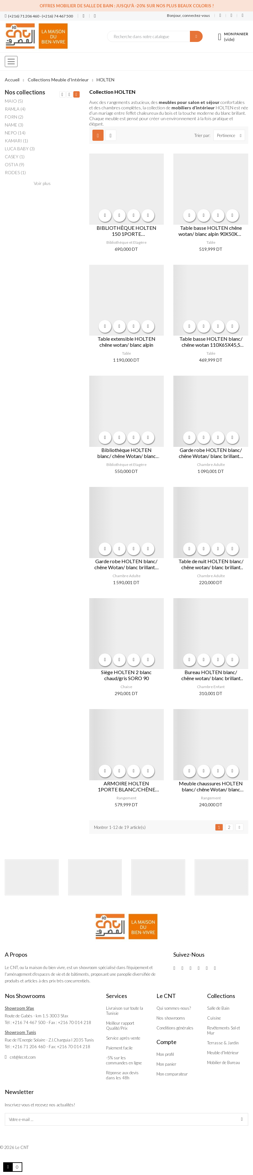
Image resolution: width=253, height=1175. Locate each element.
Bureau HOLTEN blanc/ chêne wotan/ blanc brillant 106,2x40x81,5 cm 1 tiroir (211, 675)
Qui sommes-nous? (173, 1008)
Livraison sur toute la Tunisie (124, 1011)
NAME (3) (14, 124)
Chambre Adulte (211, 464)
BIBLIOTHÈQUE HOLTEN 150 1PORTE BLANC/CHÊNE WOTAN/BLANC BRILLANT (126, 231)
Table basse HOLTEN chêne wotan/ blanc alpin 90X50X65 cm (210, 231)
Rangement (126, 798)
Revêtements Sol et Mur (223, 1030)
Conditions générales (174, 1027)
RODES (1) (15, 172)
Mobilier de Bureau (223, 1062)
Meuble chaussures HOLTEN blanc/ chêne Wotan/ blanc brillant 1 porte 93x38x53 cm (211, 786)
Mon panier (166, 1064)
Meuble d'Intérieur (223, 1052)
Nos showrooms (170, 1018)
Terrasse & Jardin (223, 1042)
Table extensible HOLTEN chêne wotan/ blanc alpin (126, 342)
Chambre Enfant (211, 686)
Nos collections (25, 92)
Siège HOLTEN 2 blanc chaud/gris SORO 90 (126, 675)
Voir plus (42, 183)
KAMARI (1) (16, 140)
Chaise (126, 686)
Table (210, 242)
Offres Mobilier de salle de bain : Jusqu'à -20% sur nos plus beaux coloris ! (127, 5)
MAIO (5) (14, 101)
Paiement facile (119, 1047)
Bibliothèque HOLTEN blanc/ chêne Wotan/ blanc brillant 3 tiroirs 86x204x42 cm (126, 453)
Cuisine (214, 1018)
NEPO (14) (15, 132)
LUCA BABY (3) (20, 148)
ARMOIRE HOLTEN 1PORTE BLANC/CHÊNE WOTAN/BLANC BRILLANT (126, 786)
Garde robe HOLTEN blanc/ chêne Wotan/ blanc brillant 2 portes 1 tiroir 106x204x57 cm (211, 453)
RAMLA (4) (15, 109)
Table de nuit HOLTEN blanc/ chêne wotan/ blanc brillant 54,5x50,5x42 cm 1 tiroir (210, 564)
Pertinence (231, 135)
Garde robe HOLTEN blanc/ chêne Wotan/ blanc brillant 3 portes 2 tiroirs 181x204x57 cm (126, 564)
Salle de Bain (218, 1008)
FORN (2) (14, 117)
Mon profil (165, 1054)
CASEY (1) (15, 156)
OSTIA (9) (14, 164)
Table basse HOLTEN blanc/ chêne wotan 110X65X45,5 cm (210, 342)
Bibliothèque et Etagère (126, 242)
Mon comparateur (172, 1073)
